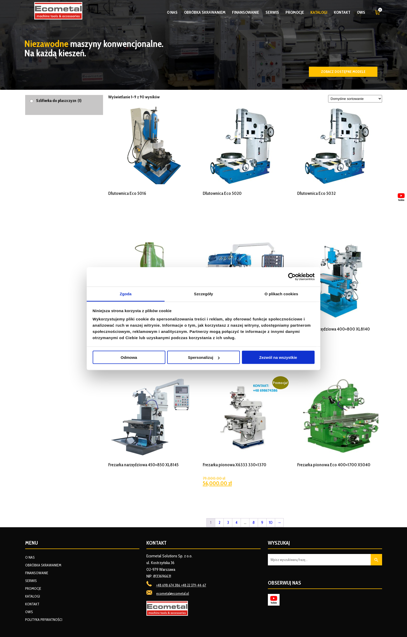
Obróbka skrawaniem (205, 12)
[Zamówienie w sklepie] (355, 98)
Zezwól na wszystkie (278, 357)
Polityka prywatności (43, 619)
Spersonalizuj (204, 357)
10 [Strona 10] (271, 522)
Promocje (295, 12)
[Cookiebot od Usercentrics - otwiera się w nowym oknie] (292, 277)
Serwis (272, 12)
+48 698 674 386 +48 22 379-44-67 (181, 585)
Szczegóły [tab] (203, 293)
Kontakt (342, 12)
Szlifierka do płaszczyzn (59, 100)
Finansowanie (245, 12)
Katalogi (318, 12)
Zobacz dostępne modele (343, 71)
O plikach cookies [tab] (281, 293)
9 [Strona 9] (262, 522)
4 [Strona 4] (236, 522)
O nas (172, 12)
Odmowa (129, 357)
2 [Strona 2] (219, 522)
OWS (361, 12)
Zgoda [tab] (126, 293)
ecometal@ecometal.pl (172, 593)
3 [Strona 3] (228, 522)
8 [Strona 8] (254, 522)
